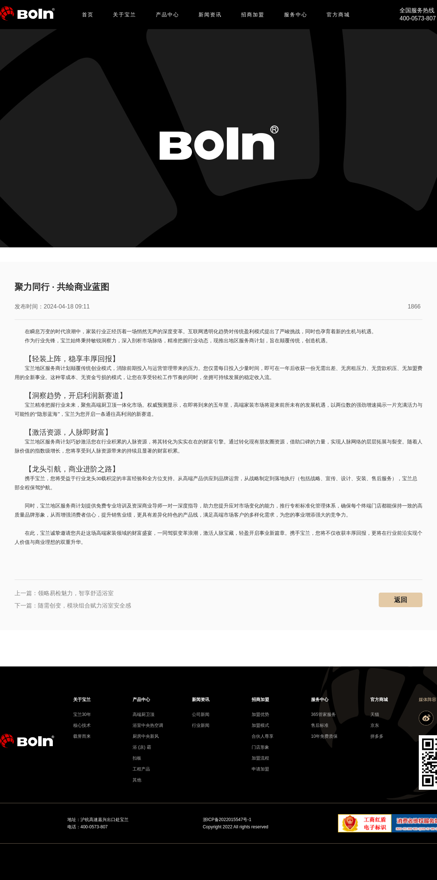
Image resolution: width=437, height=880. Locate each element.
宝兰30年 (82, 714)
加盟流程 (260, 758)
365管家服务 (322, 714)
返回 (400, 600)
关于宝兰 (124, 14)
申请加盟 (260, 769)
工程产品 (141, 769)
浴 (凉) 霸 (142, 747)
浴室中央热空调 (144, 725)
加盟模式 (260, 725)
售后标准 (319, 725)
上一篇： (64, 593)
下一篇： (73, 605)
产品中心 (167, 14)
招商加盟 (252, 14)
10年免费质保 (322, 736)
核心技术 (82, 725)
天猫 (374, 714)
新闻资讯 (210, 14)
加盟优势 (260, 714)
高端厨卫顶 (143, 714)
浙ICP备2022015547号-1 (227, 819)
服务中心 (295, 14)
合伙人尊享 (262, 736)
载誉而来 (82, 736)
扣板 (137, 758)
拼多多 (376, 736)
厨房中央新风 (144, 736)
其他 (137, 780)
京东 (374, 725)
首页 (88, 14)
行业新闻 (200, 725)
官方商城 (338, 14)
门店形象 (260, 747)
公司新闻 (200, 714)
